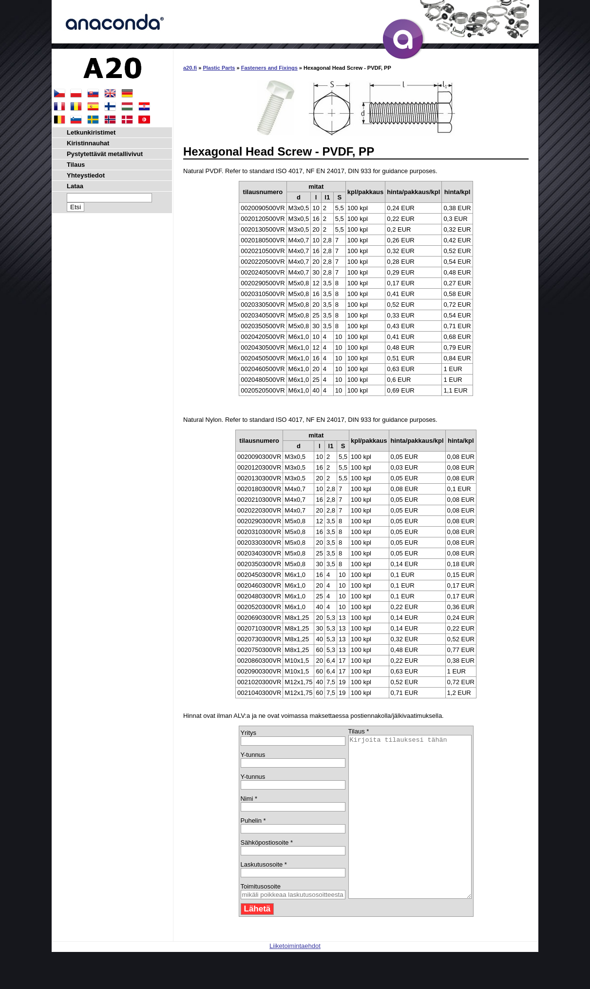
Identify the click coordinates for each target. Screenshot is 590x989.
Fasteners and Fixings (269, 68)
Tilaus (76, 164)
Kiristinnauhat (88, 143)
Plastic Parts (219, 68)
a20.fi (190, 68)
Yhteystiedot (86, 175)
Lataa (75, 186)
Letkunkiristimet (91, 132)
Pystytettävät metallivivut (105, 154)
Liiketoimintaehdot (295, 978)
